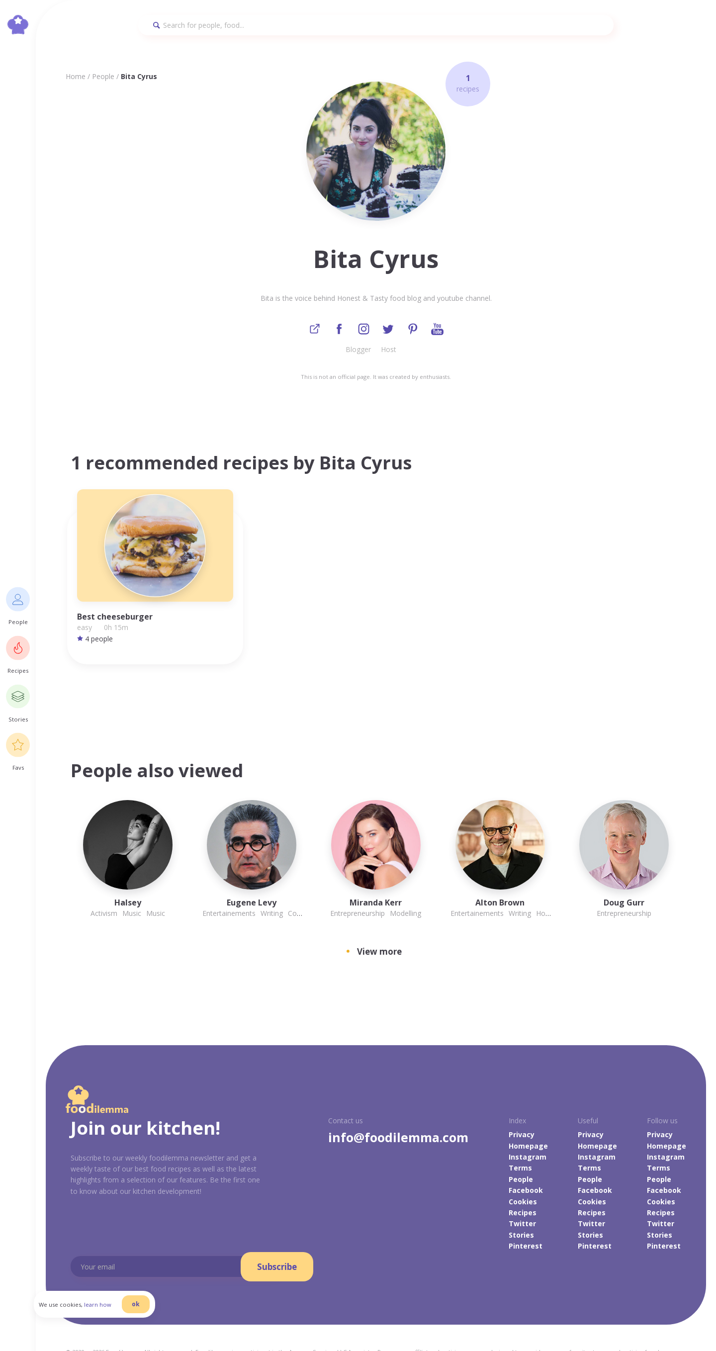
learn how (109, 1313)
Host (388, 351)
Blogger (358, 351)
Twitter (522, 1183)
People (103, 76)
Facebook (526, 1150)
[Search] (376, 25)
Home (76, 76)
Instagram (527, 1117)
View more (379, 911)
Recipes (523, 1172)
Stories (521, 1194)
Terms (520, 1128)
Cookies (523, 1161)
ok (148, 1312)
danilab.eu (222, 1320)
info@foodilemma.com (398, 1097)
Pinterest (525, 1206)
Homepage (528, 1105)
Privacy (522, 1094)
